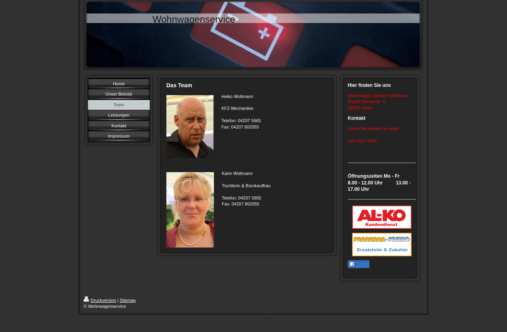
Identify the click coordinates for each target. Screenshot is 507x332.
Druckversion (100, 300)
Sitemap (127, 300)
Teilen (358, 264)
